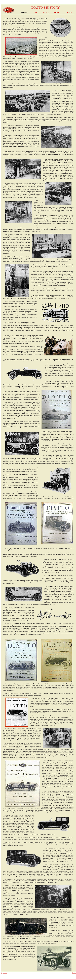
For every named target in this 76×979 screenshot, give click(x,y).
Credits (74, 973)
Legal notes (4, 973)
